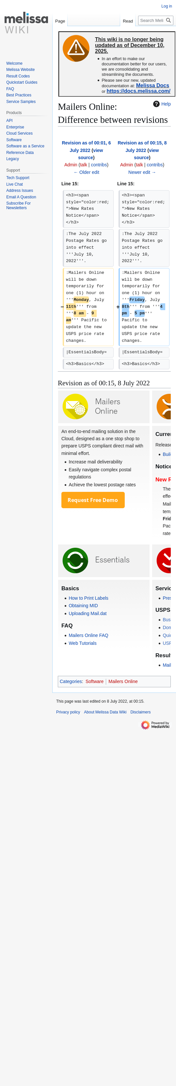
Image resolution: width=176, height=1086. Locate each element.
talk (83, 164)
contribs (99, 164)
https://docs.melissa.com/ (138, 91)
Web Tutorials (82, 643)
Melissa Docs (152, 85)
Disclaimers (140, 712)
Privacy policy (68, 712)
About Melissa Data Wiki (105, 712)
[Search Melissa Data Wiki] (155, 20)
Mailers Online (122, 681)
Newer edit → (142, 172)
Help (161, 104)
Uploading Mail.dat (87, 613)
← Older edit (86, 172)
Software (95, 681)
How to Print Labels (88, 598)
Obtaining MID (83, 605)
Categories (71, 681)
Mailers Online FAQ (88, 635)
